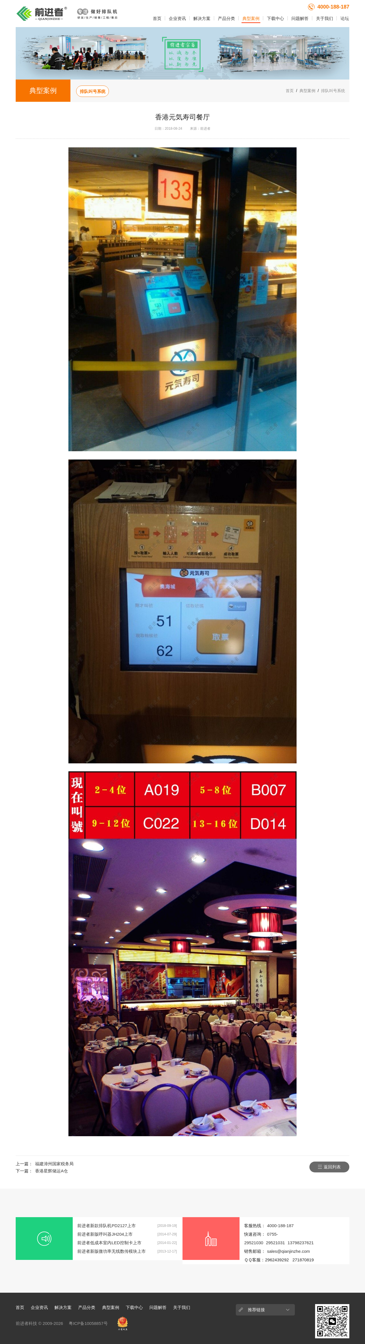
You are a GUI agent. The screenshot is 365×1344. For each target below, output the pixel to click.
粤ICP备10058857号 (88, 1323)
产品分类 (226, 18)
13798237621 (300, 1242)
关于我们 (324, 18)
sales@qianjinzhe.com (288, 1251)
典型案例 (250, 18)
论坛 (344, 18)
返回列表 (332, 1166)
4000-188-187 (328, 7)
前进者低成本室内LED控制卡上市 (109, 1242)
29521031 (275, 1242)
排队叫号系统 (93, 91)
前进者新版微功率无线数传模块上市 (111, 1251)
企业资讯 (177, 18)
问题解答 (300, 18)
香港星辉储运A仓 (51, 1170)
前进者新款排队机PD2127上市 (106, 1225)
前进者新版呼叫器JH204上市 (104, 1234)
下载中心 (275, 18)
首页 (157, 18)
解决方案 (201, 18)
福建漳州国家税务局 (54, 1163)
